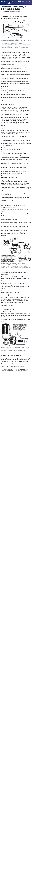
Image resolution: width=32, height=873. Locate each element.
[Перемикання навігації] (9, 3)
